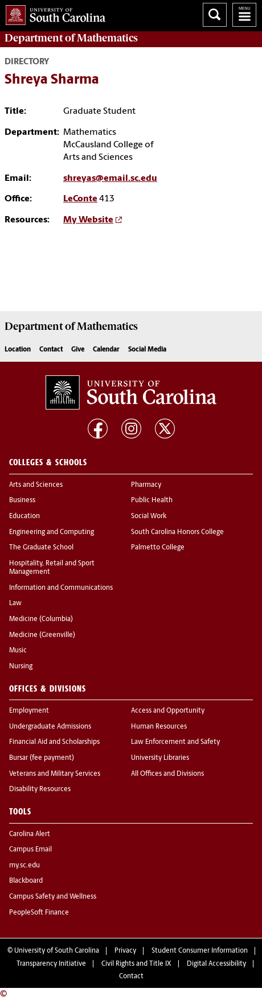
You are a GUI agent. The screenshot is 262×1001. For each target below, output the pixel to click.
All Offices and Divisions (167, 774)
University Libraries (160, 758)
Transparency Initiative (51, 964)
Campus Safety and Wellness (52, 897)
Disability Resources (40, 789)
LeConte (80, 199)
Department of (71, 38)
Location (18, 349)
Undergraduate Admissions (50, 726)
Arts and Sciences (36, 485)
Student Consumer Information (200, 951)
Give (77, 349)
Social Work (148, 516)
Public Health (152, 500)
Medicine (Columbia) (41, 619)
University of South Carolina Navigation (244, 15)
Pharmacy (146, 485)
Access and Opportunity (167, 711)
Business (22, 500)
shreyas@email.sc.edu (110, 178)
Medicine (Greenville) (42, 635)
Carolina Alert (29, 834)
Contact (51, 349)
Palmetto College (158, 547)
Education (24, 516)
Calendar (106, 349)
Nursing (20, 666)
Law (15, 603)
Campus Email (30, 849)
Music (18, 650)
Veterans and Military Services (54, 774)
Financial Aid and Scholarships (54, 742)
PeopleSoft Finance (39, 912)
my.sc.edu (24, 865)
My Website (88, 220)
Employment (29, 711)
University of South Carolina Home (52, 13)
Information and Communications (61, 588)
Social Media (147, 349)
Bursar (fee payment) (41, 758)
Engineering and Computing (51, 532)
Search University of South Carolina (215, 15)
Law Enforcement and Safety (175, 742)
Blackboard (26, 881)
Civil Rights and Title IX (136, 964)
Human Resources (159, 726)
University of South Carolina (56, 951)
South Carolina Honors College (177, 532)
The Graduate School (41, 547)
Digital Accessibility (216, 964)
